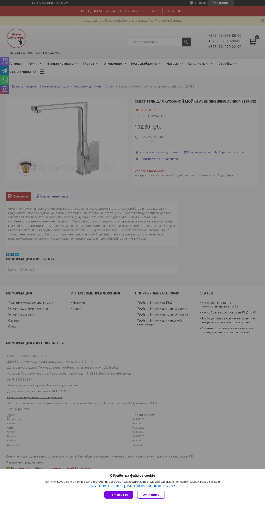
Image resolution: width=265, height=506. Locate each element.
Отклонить (151, 495)
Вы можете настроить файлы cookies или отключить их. (131, 485)
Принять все (119, 495)
